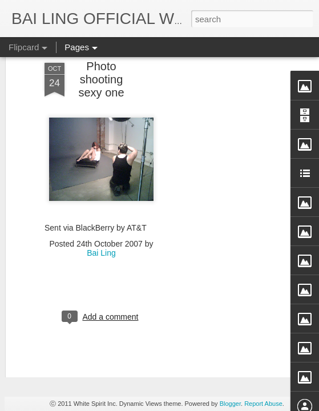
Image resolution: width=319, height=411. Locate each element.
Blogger (230, 403)
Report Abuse (263, 403)
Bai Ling (101, 138)
